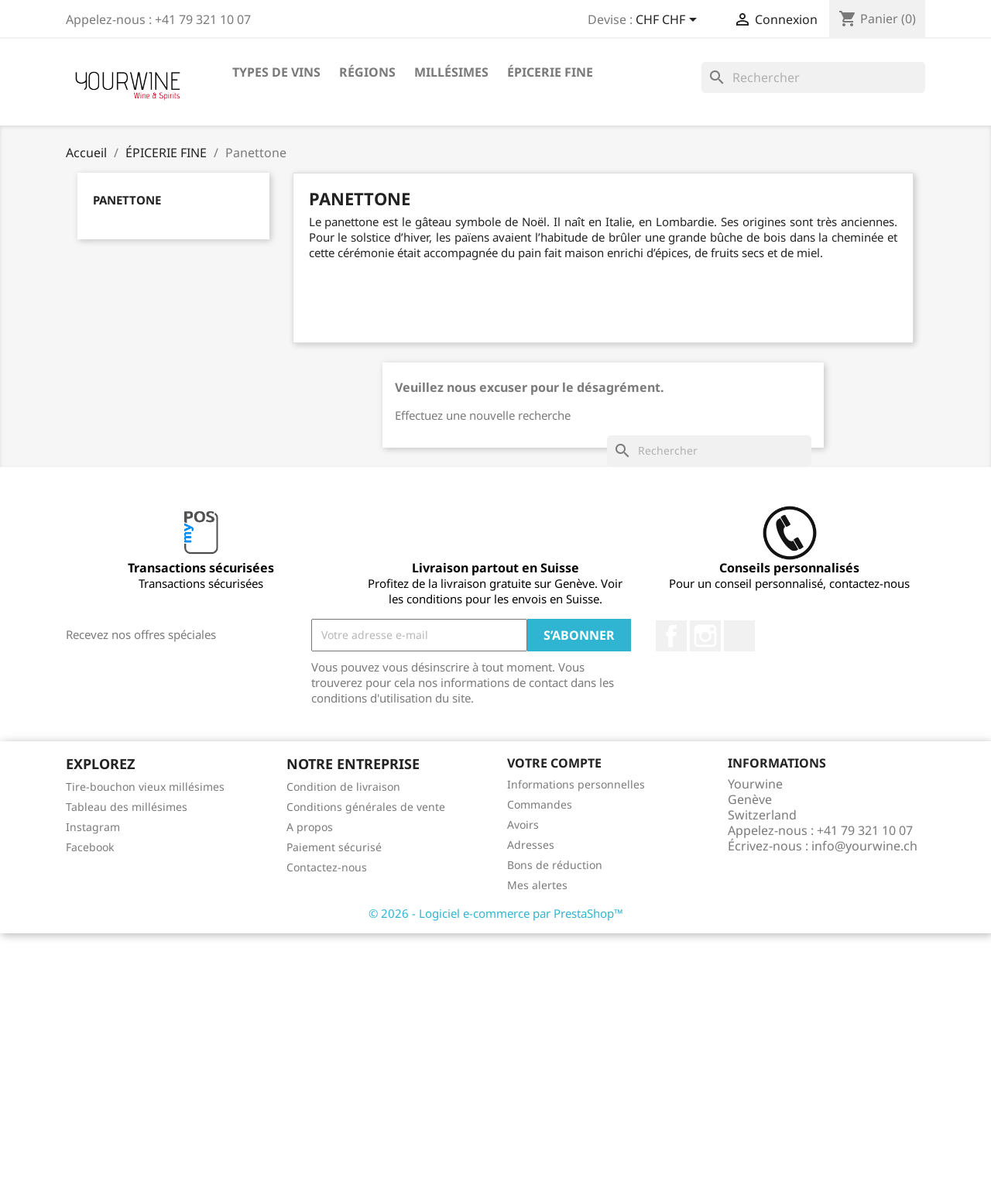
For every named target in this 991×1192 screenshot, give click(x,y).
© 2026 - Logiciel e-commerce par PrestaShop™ (496, 913)
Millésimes (451, 72)
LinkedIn (739, 635)
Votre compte (554, 762)
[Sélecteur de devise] (669, 21)
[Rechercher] (813, 77)
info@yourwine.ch (864, 845)
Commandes (539, 804)
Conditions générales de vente (365, 806)
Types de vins (276, 72)
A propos (309, 826)
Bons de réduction (554, 864)
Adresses (530, 844)
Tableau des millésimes (126, 806)
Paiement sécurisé (334, 847)
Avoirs (523, 824)
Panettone (127, 200)
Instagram (705, 635)
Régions (367, 72)
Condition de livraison (343, 786)
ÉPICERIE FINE (550, 72)
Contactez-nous (326, 867)
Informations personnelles (576, 784)
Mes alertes (537, 885)
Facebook (671, 635)
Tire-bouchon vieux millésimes (145, 786)
